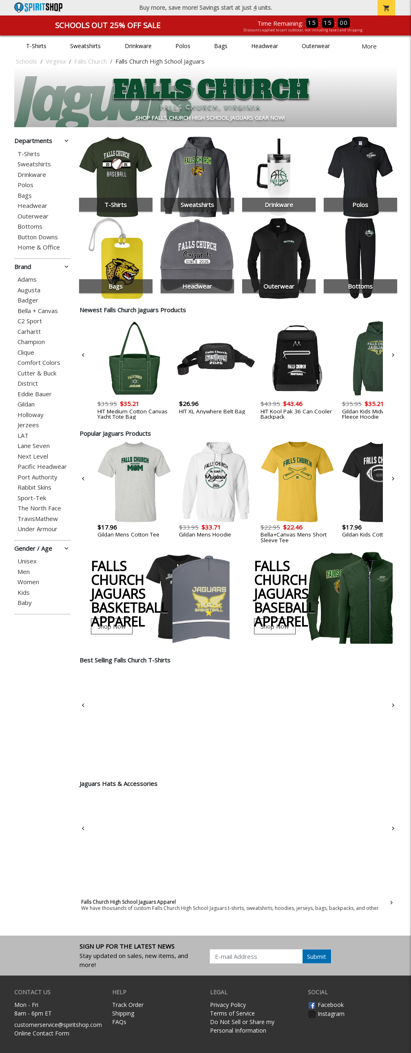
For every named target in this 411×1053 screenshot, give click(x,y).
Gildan (26, 404)
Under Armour (37, 528)
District (28, 383)
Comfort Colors (39, 362)
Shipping (123, 1013)
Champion (31, 341)
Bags (221, 46)
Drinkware (138, 46)
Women (28, 581)
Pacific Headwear (42, 466)
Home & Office (39, 247)
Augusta (29, 290)
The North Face (39, 508)
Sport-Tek (32, 497)
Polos (182, 46)
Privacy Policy (228, 1005)
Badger (28, 300)
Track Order (128, 1005)
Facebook (326, 1005)
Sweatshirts (85, 46)
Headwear (264, 46)
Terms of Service (232, 1013)
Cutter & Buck (37, 373)
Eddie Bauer (35, 394)
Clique (26, 352)
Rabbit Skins (34, 487)
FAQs (119, 1022)
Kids (24, 592)
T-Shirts (36, 46)
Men (24, 571)
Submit (316, 956)
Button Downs (38, 237)
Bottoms (30, 226)
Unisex (27, 561)
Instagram (326, 1014)
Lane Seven (34, 445)
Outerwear (316, 46)
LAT (23, 435)
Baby (25, 602)
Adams (27, 279)
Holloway (31, 414)
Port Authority (37, 477)
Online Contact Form (41, 1033)
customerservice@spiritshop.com (58, 1025)
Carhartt (29, 331)
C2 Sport (30, 321)
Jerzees (28, 425)
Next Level (33, 456)
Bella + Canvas (38, 310)
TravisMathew (38, 518)
